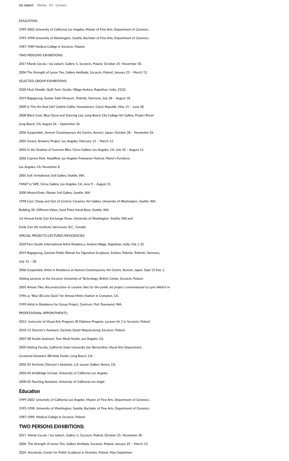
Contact (61, 5)
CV (51, 5)
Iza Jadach (26, 5)
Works (42, 5)
